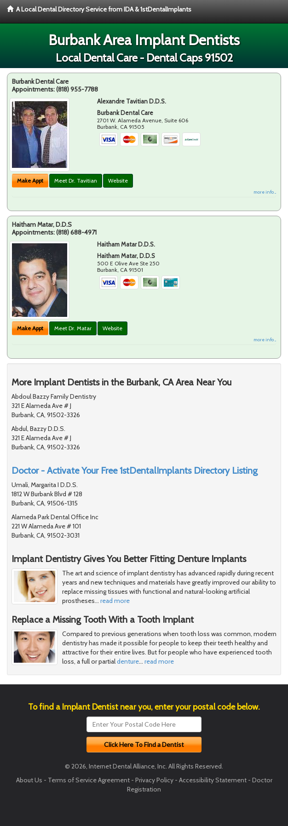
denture (128, 661)
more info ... (264, 192)
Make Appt (30, 180)
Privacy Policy (154, 780)
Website (118, 180)
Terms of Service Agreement (89, 780)
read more (115, 601)
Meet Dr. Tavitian (75, 180)
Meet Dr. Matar (73, 328)
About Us (29, 780)
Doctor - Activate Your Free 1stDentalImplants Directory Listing (135, 470)
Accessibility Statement (213, 780)
